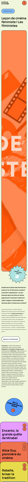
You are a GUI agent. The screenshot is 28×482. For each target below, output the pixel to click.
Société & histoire (8, 11)
